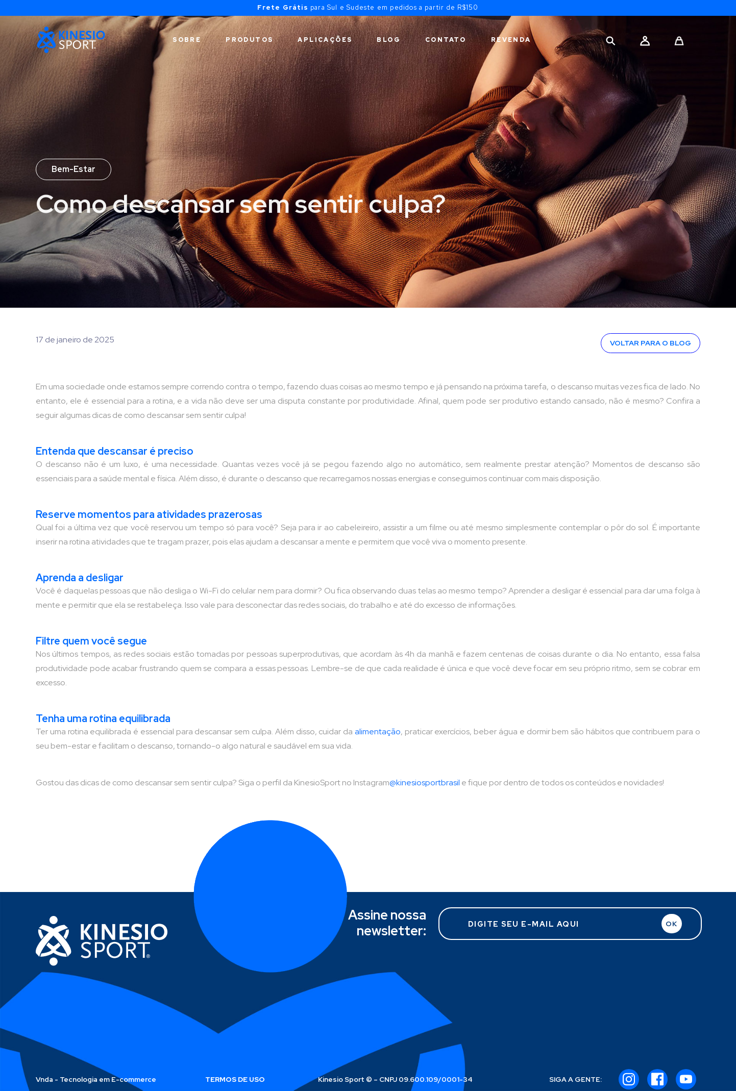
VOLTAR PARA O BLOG (650, 343)
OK (671, 923)
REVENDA (511, 40)
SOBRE (187, 40)
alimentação (378, 731)
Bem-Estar (73, 169)
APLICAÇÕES (325, 40)
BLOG (389, 40)
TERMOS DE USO (235, 1079)
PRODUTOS (249, 40)
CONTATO (446, 40)
